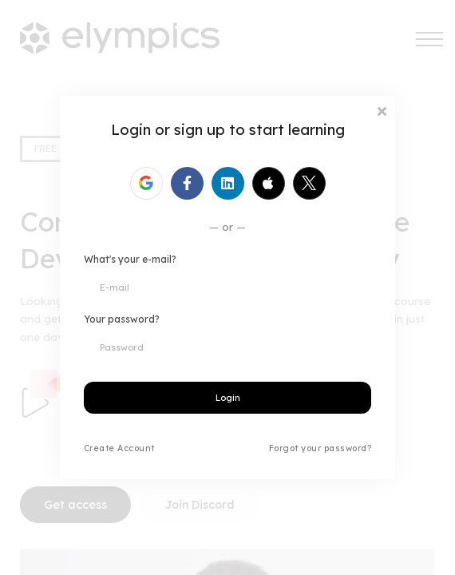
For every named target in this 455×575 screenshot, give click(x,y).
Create (99, 448)
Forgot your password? (320, 448)
